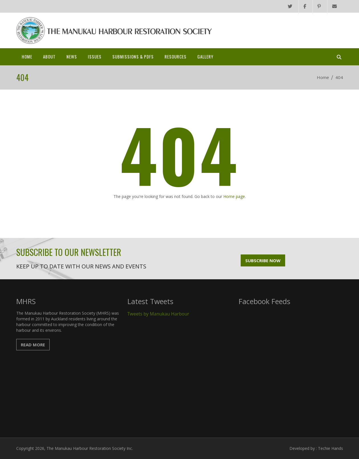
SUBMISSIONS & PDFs (133, 56)
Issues (95, 56)
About (49, 56)
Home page (234, 196)
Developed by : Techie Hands (316, 448)
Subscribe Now (263, 260)
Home (27, 56)
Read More (33, 344)
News (71, 56)
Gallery (205, 56)
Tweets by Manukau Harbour (158, 314)
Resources (175, 56)
